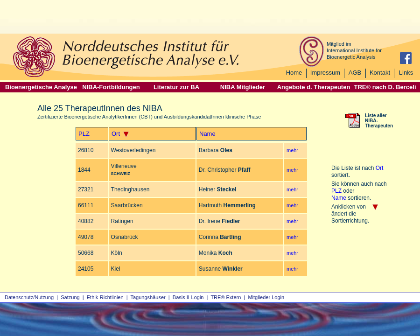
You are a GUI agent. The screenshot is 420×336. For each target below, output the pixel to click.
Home (294, 72)
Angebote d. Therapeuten (313, 87)
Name (207, 133)
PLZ (84, 133)
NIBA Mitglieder (242, 87)
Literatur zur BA (176, 87)
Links (406, 72)
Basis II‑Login (188, 297)
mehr (292, 150)
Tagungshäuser (148, 297)
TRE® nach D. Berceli (385, 87)
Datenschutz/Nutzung (29, 297)
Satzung (70, 297)
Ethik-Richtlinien (105, 297)
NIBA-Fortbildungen (111, 87)
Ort (116, 133)
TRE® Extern (225, 297)
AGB (355, 72)
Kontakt (380, 72)
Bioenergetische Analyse (41, 87)
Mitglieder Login (266, 297)
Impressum (325, 72)
